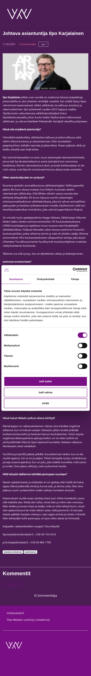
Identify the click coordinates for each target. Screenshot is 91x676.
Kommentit (17, 573)
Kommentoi (13, 584)
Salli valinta (45, 392)
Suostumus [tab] (16, 279)
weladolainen (30, 552)
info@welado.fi (15, 613)
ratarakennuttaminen (13, 552)
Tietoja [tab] (75, 279)
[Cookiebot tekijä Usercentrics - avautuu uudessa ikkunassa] (72, 270)
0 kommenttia (28, 44)
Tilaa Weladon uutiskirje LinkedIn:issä (28, 619)
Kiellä (45, 403)
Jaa (43, 44)
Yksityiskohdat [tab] (45, 279)
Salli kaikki (45, 381)
